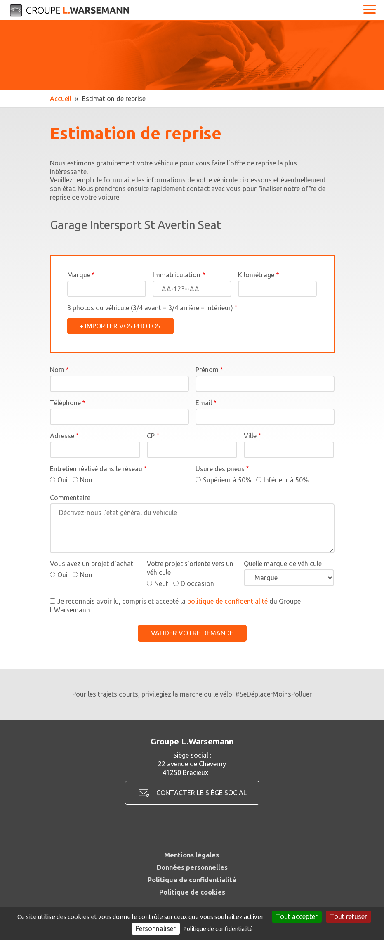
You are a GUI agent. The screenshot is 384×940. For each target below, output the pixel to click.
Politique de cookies (192, 892)
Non (86, 480)
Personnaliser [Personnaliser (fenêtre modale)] (156, 928)
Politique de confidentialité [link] (218, 929)
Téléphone (65, 402)
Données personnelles (192, 867)
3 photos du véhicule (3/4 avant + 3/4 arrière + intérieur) (150, 308)
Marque (78, 275)
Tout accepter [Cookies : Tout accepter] (297, 916)
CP (151, 435)
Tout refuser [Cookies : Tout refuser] (348, 916)
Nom (57, 369)
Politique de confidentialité (192, 879)
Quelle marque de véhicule (283, 563)
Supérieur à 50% (227, 480)
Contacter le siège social (201, 792)
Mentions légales (191, 855)
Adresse (62, 435)
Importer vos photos (122, 326)
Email (204, 402)
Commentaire (70, 497)
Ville (250, 435)
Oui (62, 480)
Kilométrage (256, 275)
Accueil (60, 98)
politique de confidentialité (227, 601)
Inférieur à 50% (286, 480)
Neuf (161, 583)
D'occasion (197, 583)
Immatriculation (176, 275)
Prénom (207, 369)
